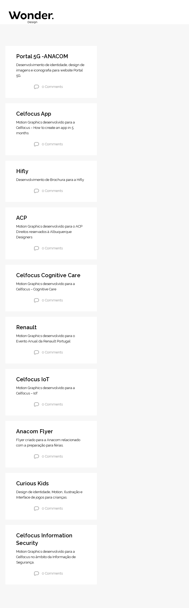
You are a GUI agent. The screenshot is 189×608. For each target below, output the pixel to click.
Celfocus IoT (33, 379)
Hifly (22, 171)
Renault (26, 327)
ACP (21, 218)
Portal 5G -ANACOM (42, 56)
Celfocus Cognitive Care (48, 275)
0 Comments (52, 87)
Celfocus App (33, 114)
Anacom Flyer (34, 431)
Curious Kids (32, 483)
